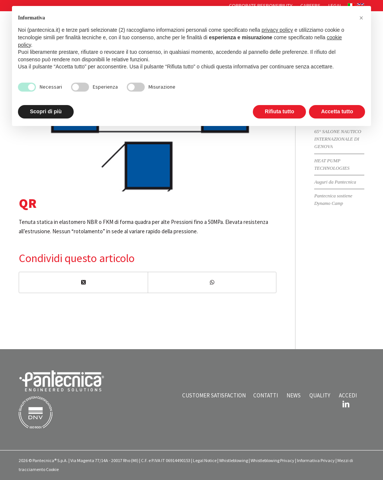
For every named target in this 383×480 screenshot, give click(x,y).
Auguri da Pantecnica (335, 182)
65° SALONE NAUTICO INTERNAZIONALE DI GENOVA (337, 139)
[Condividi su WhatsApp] (212, 282)
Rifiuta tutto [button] (279, 111)
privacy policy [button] (277, 30)
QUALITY (319, 395)
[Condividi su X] (83, 282)
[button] (361, 18)
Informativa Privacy (316, 460)
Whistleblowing (233, 460)
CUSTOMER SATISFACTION (214, 395)
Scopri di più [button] (46, 111)
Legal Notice (205, 460)
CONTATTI (265, 395)
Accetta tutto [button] (337, 111)
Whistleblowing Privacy (272, 460)
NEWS (294, 395)
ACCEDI (348, 395)
